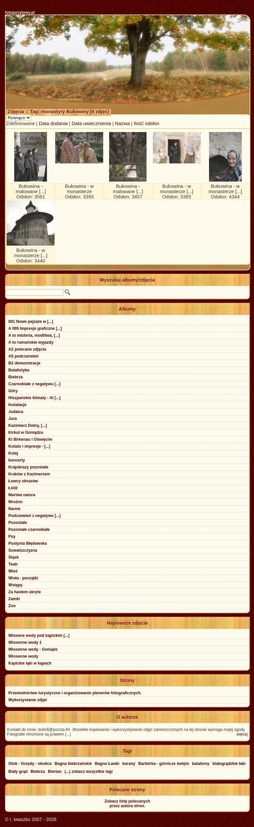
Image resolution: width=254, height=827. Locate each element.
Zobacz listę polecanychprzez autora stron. (127, 803)
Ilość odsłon (146, 123)
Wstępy (15, 585)
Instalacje (17, 404)
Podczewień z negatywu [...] (34, 515)
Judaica (15, 411)
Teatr (13, 564)
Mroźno (15, 502)
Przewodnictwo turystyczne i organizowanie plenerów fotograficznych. (75, 693)
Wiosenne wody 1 (25, 642)
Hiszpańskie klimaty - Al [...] (34, 398)
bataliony (201, 763)
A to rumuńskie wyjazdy (30, 342)
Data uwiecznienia (91, 123)
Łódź (13, 488)
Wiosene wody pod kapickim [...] (38, 635)
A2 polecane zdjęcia (27, 349)
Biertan (55, 771)
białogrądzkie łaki (228, 763)
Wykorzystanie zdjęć (27, 700)
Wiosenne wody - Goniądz (33, 649)
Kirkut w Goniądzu (25, 432)
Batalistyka (18, 370)
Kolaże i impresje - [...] (29, 446)
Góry (13, 391)
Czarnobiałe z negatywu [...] (34, 384)
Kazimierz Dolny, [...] (27, 425)
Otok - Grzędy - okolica (30, 763)
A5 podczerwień (23, 356)
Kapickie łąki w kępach (29, 663)
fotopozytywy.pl (20, 12)
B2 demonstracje (24, 363)
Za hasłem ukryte (24, 592)
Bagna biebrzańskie (73, 763)
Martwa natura (21, 495)
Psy (11, 536)
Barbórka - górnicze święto (163, 763)
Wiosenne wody (23, 656)
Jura (12, 418)
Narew (14, 508)
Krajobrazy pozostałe (28, 467)
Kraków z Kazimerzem (29, 474)
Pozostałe (17, 522)
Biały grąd (17, 771)
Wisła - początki (23, 578)
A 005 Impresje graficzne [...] (35, 328)
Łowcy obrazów (23, 481)
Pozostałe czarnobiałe (29, 529)
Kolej (13, 453)
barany (128, 763)
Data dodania (53, 123)
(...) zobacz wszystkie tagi (88, 771)
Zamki (14, 599)
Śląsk (13, 557)
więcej (241, 734)
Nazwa (122, 123)
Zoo (12, 605)
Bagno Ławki (107, 763)
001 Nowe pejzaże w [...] (30, 321)
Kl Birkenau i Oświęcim (30, 439)
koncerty (16, 460)
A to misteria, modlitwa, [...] (34, 335)
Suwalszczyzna (22, 550)
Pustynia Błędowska (27, 543)
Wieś (13, 571)
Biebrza (15, 377)
